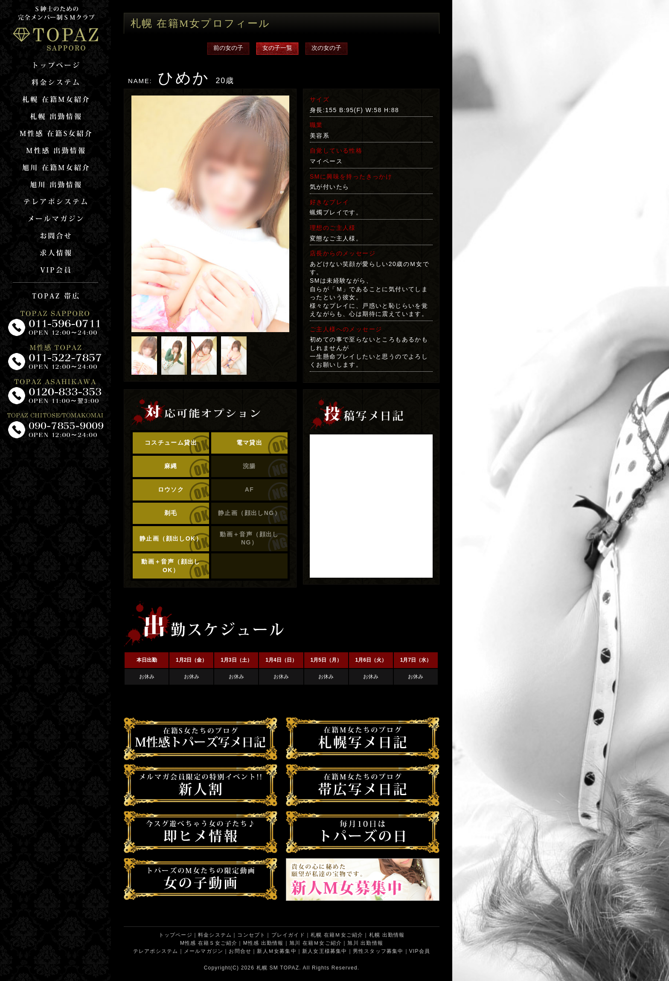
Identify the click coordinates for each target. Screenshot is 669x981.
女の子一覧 (277, 47)
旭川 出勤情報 (365, 943)
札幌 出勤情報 (387, 935)
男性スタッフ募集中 (378, 951)
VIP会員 (419, 951)
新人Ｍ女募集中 (276, 951)
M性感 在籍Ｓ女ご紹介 (209, 943)
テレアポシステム (155, 951)
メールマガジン (203, 951)
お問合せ (240, 951)
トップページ (175, 935)
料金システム (215, 935)
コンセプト (251, 935)
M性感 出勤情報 (263, 943)
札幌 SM (267, 968)
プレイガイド (288, 935)
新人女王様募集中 (324, 951)
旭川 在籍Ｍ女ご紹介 (315, 943)
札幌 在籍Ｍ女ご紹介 (337, 935)
